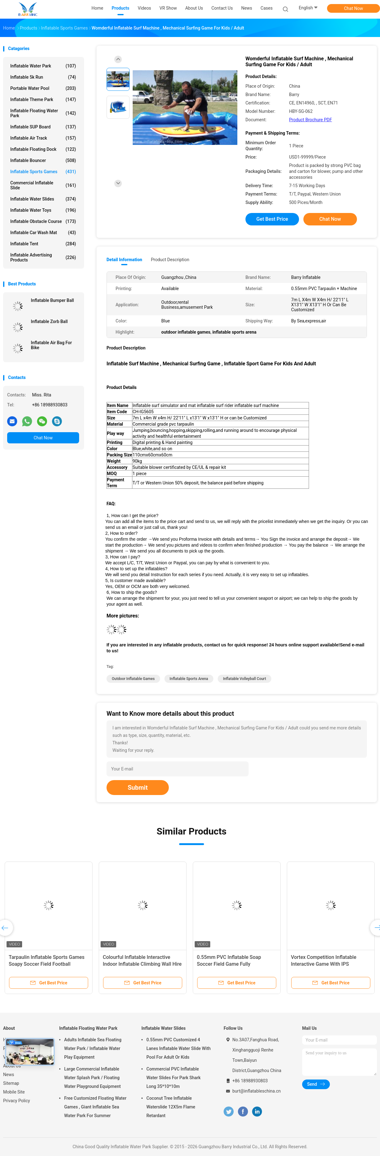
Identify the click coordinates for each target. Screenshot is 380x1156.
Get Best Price (272, 219)
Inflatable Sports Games (43, 172)
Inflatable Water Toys (43, 210)
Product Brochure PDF (310, 119)
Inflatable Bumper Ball (52, 300)
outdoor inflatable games (133, 679)
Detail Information (124, 259)
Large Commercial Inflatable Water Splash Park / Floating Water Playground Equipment (92, 1077)
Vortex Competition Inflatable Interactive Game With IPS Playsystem (323, 964)
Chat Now (353, 8)
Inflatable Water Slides (43, 199)
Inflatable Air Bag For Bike (51, 345)
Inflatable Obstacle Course (43, 221)
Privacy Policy (16, 1100)
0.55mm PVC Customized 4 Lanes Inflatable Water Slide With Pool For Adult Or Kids (178, 1048)
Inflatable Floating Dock (43, 149)
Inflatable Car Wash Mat (43, 232)
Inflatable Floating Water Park (43, 113)
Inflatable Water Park (43, 66)
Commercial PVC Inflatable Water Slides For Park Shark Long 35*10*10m (173, 1077)
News (8, 1074)
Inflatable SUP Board (43, 127)
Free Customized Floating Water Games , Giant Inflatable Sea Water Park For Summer (95, 1107)
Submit (138, 787)
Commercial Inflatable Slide (43, 185)
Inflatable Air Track (43, 138)
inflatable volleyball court (244, 679)
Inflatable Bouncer (43, 160)
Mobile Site (14, 1091)
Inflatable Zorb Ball (49, 321)
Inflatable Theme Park (43, 99)
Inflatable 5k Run (43, 77)
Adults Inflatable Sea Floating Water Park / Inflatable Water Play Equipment (92, 1048)
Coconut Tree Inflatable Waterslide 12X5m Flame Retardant (170, 1107)
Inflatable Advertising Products (43, 257)
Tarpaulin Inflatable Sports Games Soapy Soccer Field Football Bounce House (46, 964)
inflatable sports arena (189, 679)
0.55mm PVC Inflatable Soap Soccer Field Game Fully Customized (229, 964)
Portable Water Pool (43, 88)
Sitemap (11, 1083)
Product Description (170, 259)
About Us (12, 1065)
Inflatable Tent (43, 244)
